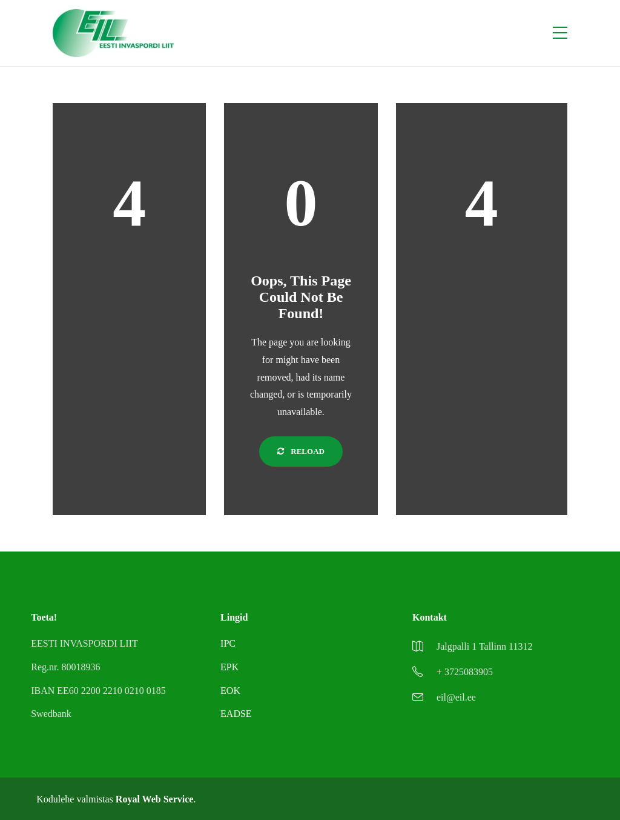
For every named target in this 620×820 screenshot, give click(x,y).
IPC (228, 643)
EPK (229, 667)
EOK (230, 690)
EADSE (236, 713)
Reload (301, 451)
